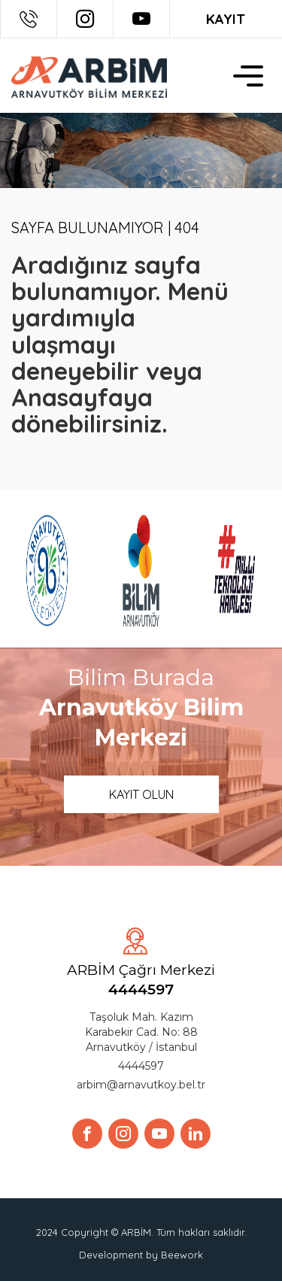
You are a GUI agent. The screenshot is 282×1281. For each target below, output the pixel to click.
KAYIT (225, 19)
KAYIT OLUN (141, 794)
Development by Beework (141, 1255)
